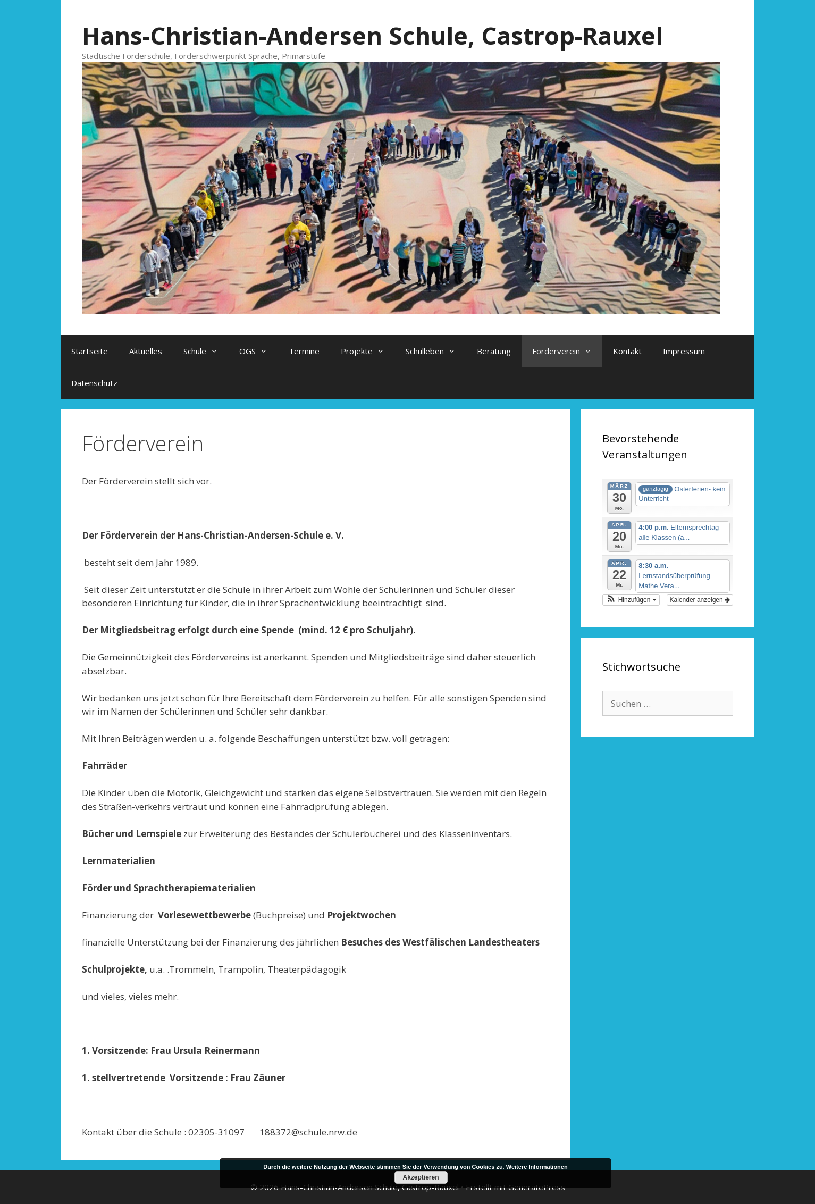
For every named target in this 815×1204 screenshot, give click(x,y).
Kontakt (627, 351)
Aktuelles (145, 351)
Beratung (494, 351)
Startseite (89, 351)
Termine (304, 351)
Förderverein (567, 351)
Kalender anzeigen (700, 600)
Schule (206, 351)
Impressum (684, 351)
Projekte (368, 351)
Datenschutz (94, 383)
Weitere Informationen (537, 1167)
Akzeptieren (420, 1177)
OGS (258, 351)
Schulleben (436, 351)
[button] (631, 600)
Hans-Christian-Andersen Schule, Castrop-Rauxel (372, 35)
